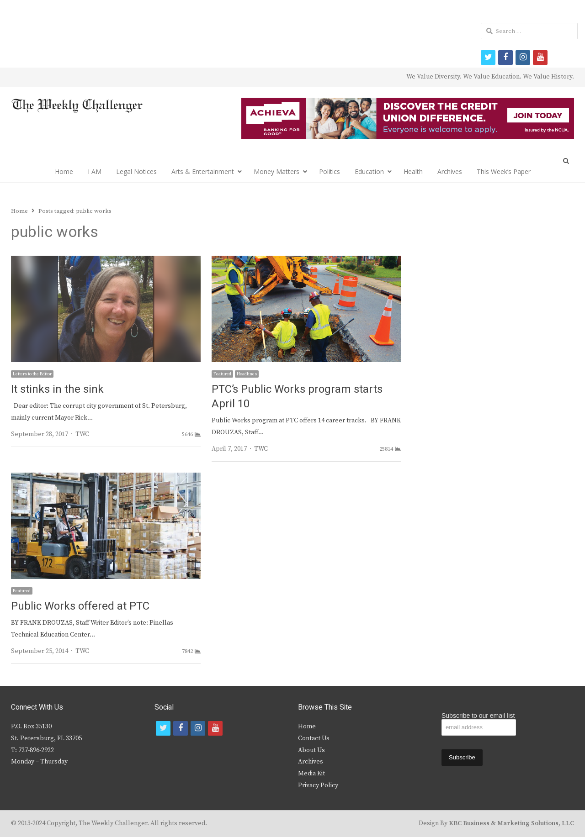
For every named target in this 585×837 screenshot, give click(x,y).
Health (413, 171)
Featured (222, 374)
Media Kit (311, 773)
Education (369, 171)
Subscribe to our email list (478, 715)
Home (64, 171)
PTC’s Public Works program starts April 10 (297, 396)
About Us (311, 750)
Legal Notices (136, 171)
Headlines (247, 374)
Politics (329, 171)
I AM (94, 171)
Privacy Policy (318, 785)
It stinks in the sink (57, 389)
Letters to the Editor (32, 374)
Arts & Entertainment (202, 171)
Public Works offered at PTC (80, 606)
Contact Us (314, 738)
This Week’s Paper (504, 171)
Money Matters (276, 171)
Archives (449, 171)
